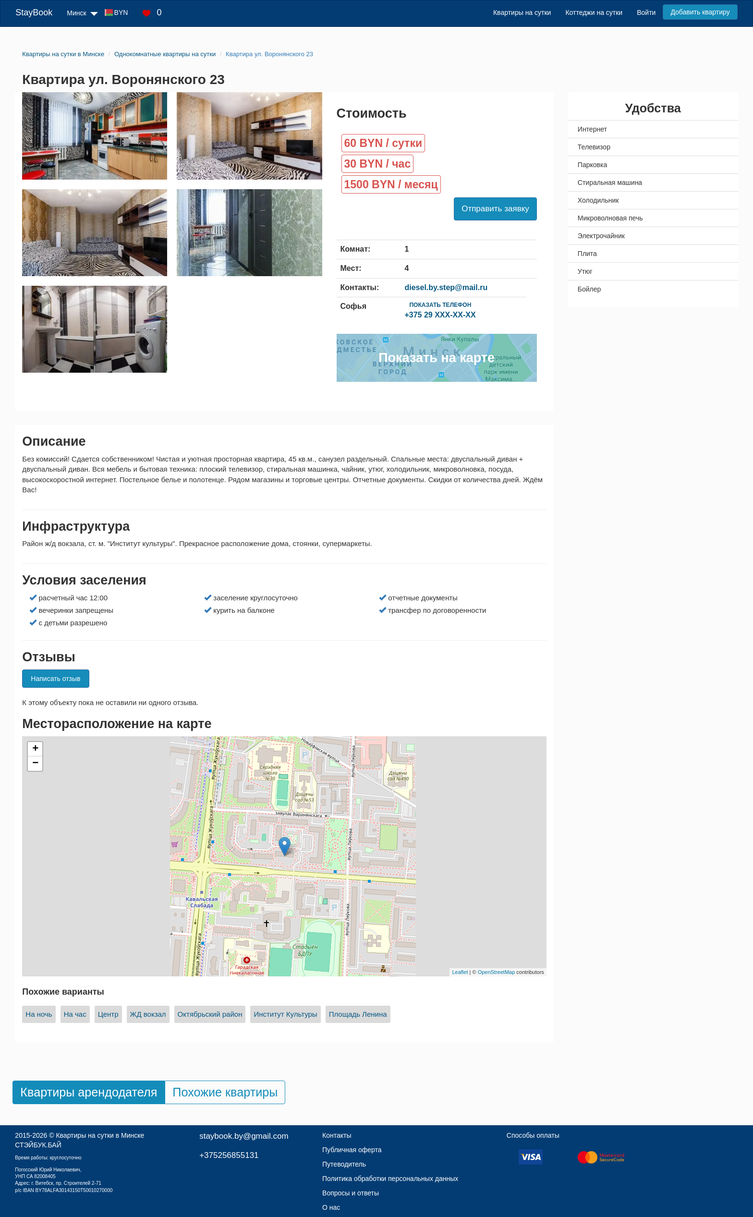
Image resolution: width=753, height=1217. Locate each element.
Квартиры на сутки (522, 12)
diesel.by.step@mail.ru (445, 287)
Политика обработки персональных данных (390, 1178)
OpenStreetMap (496, 972)
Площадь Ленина (358, 1014)
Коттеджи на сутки (593, 12)
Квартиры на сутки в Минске (100, 1135)
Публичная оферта (352, 1150)
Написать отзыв (55, 678)
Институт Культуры (285, 1014)
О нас (331, 1207)
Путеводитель (344, 1164)
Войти (646, 12)
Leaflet (460, 972)
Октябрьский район (210, 1014)
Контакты (336, 1135)
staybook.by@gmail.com (243, 1136)
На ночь (38, 1014)
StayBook (33, 12)
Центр (108, 1014)
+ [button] (35, 749)
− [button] (35, 763)
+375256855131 (228, 1155)
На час (75, 1014)
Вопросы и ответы (350, 1193)
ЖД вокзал (148, 1014)
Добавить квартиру (699, 12)
